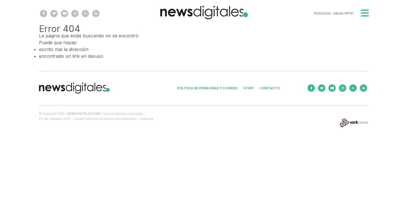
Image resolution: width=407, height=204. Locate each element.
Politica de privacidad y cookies (207, 88)
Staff (248, 88)
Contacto (270, 88)
